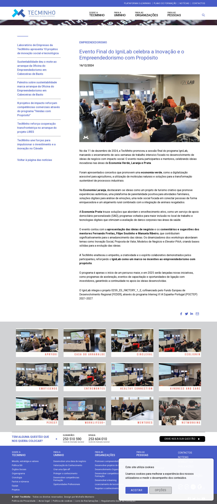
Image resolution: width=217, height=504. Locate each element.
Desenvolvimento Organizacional (110, 469)
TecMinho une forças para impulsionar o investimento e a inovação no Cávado (36, 144)
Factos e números (20, 481)
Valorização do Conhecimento (67, 465)
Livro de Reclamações (86, 501)
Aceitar (136, 490)
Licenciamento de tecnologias (109, 484)
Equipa (15, 486)
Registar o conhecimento (107, 488)
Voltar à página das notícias (34, 160)
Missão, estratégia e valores (25, 461)
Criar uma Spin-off (61, 469)
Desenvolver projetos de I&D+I (109, 465)
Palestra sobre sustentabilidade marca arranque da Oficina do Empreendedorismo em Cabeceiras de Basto (37, 88)
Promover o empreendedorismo (110, 461)
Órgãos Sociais (19, 469)
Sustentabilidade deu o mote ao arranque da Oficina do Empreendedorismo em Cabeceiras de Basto (37, 68)
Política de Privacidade (24, 501)
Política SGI (17, 465)
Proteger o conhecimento (65, 473)
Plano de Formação (165, 3)
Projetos (16, 490)
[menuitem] (181, 313)
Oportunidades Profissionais (66, 484)
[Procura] (203, 15)
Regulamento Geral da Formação (118, 501)
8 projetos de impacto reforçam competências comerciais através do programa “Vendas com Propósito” (38, 109)
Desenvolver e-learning (105, 480)
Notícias (184, 3)
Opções (160, 490)
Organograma (18, 473)
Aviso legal (44, 501)
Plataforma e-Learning (137, 3)
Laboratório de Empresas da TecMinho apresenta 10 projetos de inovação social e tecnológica (38, 49)
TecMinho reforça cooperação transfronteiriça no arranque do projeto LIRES (37, 127)
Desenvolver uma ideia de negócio (69, 461)
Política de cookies (62, 501)
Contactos (198, 3)
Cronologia (17, 477)
